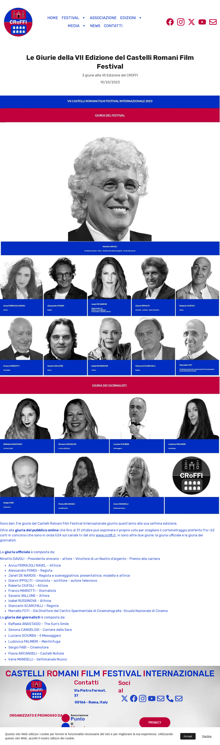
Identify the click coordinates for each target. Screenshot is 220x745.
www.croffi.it (106, 548)
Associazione (103, 18)
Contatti (113, 26)
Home (52, 18)
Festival (70, 18)
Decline (207, 736)
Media (74, 26)
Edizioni (128, 18)
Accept (188, 736)
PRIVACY (154, 722)
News (95, 26)
